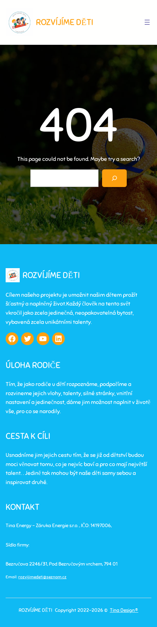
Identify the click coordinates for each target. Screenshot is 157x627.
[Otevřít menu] (147, 22)
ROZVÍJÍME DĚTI (64, 22)
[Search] (114, 178)
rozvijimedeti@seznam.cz (42, 576)
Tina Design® (124, 610)
